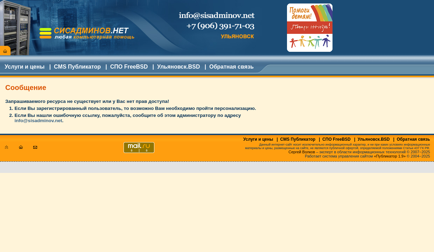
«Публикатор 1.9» (390, 156)
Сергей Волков (301, 152)
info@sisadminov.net (38, 120)
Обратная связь (231, 67)
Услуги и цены (24, 67)
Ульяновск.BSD (178, 67)
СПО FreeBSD (129, 67)
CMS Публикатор (77, 67)
